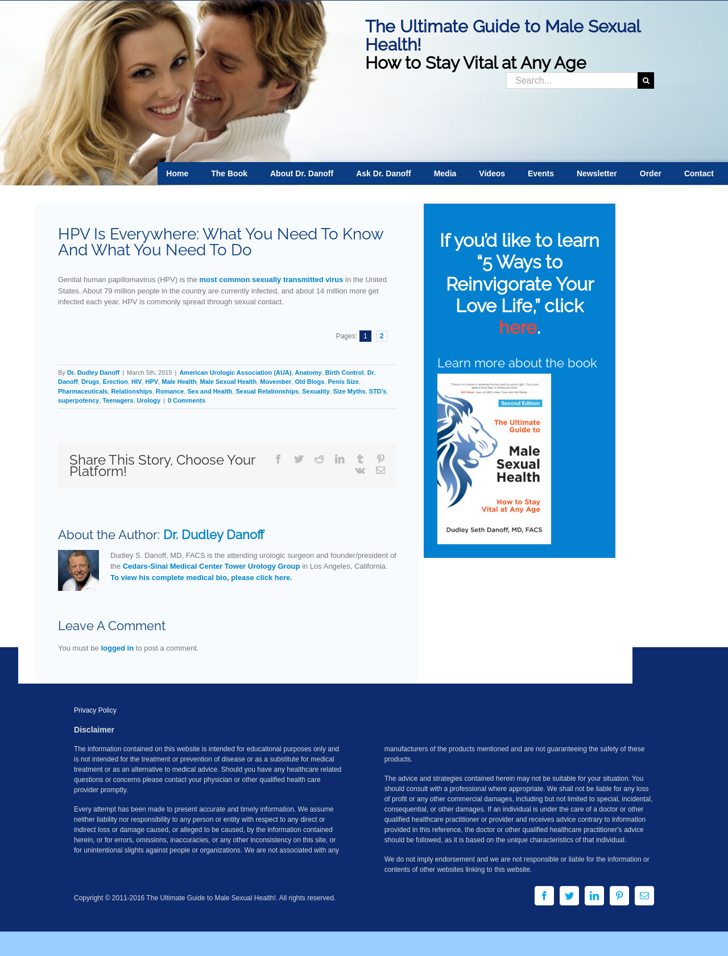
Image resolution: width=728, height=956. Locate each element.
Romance (170, 391)
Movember (275, 381)
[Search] (646, 80)
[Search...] (572, 80)
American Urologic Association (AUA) (235, 372)
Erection (115, 381)
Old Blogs (309, 381)
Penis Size (343, 381)
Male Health (179, 381)
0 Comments (186, 400)
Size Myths (349, 391)
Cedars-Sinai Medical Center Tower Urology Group (211, 566)
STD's (378, 391)
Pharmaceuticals (82, 391)
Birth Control (344, 372)
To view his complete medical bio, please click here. (201, 577)
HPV (151, 381)
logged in (117, 648)
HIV (136, 381)
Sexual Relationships (267, 391)
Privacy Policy (95, 710)
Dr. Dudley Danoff (93, 372)
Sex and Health (209, 391)
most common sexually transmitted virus (272, 279)
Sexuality (315, 391)
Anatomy (308, 372)
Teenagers (117, 400)
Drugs (90, 381)
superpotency (78, 400)
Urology (149, 400)
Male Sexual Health (228, 381)
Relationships (131, 391)
